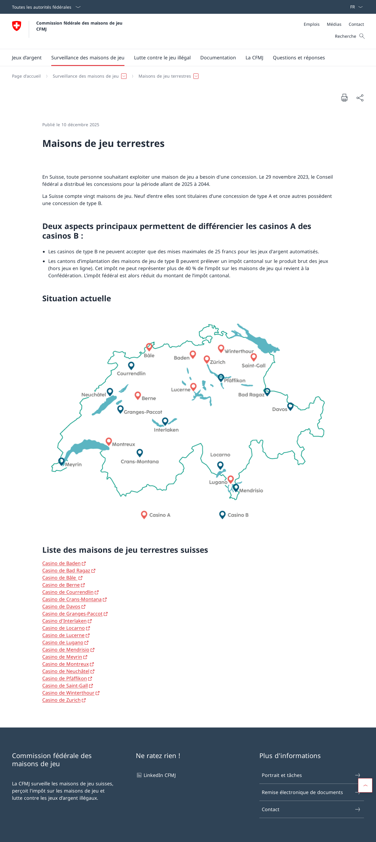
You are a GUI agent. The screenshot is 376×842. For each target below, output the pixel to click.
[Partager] (360, 98)
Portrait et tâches (311, 775)
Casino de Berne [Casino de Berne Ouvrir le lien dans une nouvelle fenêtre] (61, 585)
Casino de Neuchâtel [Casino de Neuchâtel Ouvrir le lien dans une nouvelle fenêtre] (65, 671)
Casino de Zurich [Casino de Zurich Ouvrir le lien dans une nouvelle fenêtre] (61, 700)
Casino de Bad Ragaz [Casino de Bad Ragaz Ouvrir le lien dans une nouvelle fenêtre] (66, 570)
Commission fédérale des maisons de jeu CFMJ (80, 25)
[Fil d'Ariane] (185, 76)
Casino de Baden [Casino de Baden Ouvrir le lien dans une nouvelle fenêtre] (61, 563)
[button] (26, 57)
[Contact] (356, 24)
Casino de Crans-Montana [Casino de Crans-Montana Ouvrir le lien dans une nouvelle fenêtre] (72, 599)
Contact (311, 809)
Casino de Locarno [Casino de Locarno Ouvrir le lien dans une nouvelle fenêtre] (63, 628)
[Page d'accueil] (26, 76)
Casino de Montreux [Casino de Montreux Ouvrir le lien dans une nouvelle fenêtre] (65, 664)
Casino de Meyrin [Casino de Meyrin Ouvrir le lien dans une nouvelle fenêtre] (62, 656)
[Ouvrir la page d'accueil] (68, 31)
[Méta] (334, 24)
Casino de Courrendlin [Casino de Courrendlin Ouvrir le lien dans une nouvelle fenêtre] (68, 592)
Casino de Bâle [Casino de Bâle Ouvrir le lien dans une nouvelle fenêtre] (59, 577)
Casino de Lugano (62, 642)
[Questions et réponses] (299, 57)
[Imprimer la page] (344, 97)
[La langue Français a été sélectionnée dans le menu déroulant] (354, 7)
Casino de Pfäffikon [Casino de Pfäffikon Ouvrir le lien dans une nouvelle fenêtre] (64, 678)
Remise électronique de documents (311, 792)
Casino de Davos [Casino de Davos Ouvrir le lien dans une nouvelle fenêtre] (61, 606)
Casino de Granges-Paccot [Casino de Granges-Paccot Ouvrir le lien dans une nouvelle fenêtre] (72, 613)
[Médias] (334, 24)
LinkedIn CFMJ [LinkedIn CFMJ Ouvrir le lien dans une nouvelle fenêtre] (156, 775)
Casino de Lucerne (63, 635)
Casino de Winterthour (68, 692)
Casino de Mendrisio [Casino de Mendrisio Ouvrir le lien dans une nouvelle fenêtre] (65, 649)
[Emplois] (311, 24)
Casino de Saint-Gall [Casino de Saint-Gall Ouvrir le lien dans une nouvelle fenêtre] (65, 685)
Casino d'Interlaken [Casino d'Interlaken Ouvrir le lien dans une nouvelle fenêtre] (64, 620)
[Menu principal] (183, 57)
